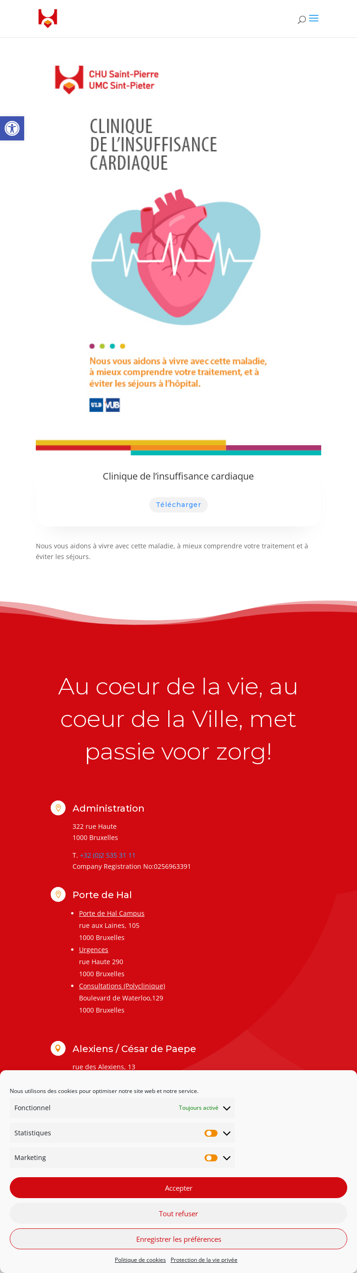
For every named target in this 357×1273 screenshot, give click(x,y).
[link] (12, 128)
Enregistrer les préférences (178, 1239)
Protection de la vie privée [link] (204, 1260)
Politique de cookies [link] (140, 1260)
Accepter (178, 1188)
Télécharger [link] (178, 504)
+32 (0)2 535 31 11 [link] (108, 855)
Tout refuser (178, 1213)
